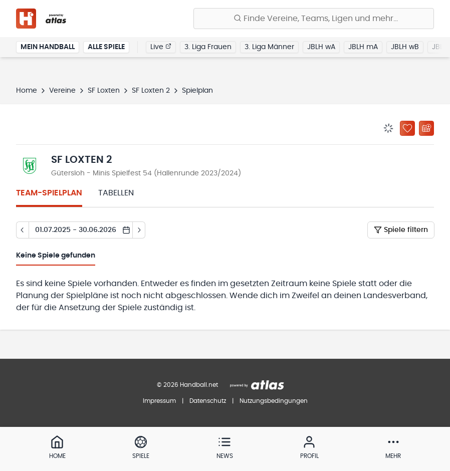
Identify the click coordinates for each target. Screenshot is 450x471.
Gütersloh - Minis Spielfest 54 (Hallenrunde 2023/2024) (146, 173)
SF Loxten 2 (151, 90)
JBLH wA (321, 47)
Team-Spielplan (49, 193)
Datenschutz (207, 401)
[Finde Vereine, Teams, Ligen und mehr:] (313, 18)
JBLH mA (363, 47)
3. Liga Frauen (208, 47)
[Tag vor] (139, 230)
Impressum (159, 401)
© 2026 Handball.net (187, 385)
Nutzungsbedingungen (274, 401)
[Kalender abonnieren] (426, 128)
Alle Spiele (106, 47)
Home (26, 90)
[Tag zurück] (22, 230)
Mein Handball (48, 47)
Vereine (62, 90)
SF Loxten (104, 90)
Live (160, 46)
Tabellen (116, 193)
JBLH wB (405, 47)
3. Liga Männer (269, 47)
